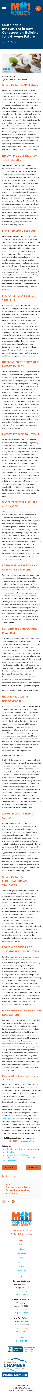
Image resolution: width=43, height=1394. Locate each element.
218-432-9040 (21, 1310)
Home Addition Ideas (29, 1158)
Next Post (33, 1168)
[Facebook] (17, 1341)
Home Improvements (30, 1149)
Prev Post (9, 1168)
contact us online (26, 1141)
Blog (21, 1258)
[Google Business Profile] (26, 1341)
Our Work (21, 1266)
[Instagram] (21, 1341)
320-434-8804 (21, 1234)
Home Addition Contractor (11, 1158)
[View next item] (13, 1201)
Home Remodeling (8, 1149)
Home (21, 1245)
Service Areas (21, 1253)
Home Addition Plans (9, 1161)
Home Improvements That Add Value (15, 1155)
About (21, 1249)
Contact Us (21, 1271)
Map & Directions (21, 1294)
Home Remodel (7, 1152)
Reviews (21, 1262)
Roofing (19, 1149)
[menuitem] (11, 1390)
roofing (25, 1116)
